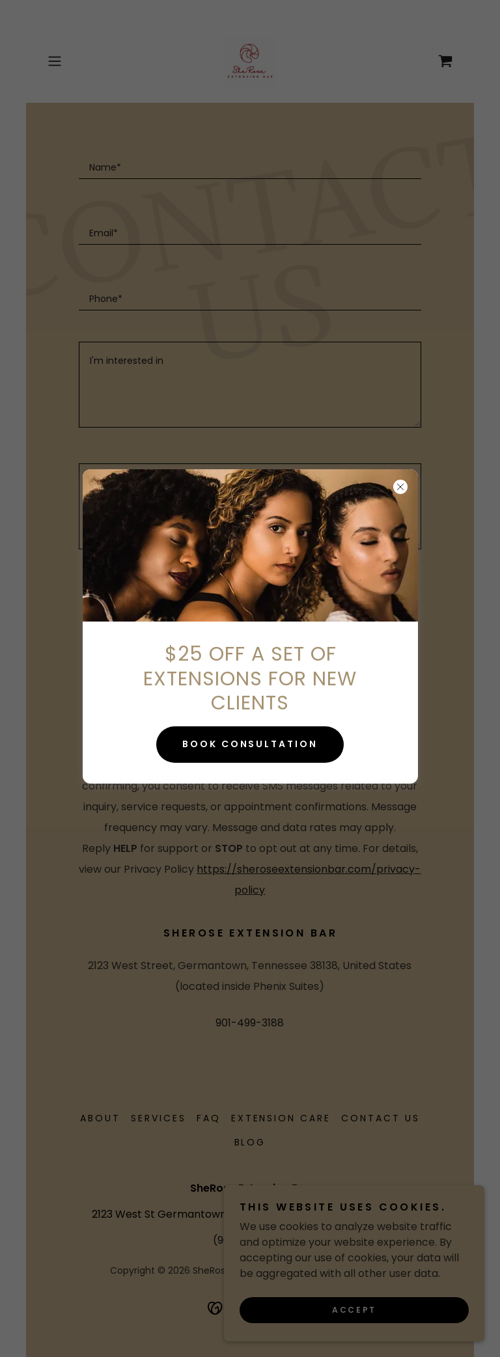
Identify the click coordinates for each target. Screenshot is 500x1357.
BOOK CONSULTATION (250, 743)
